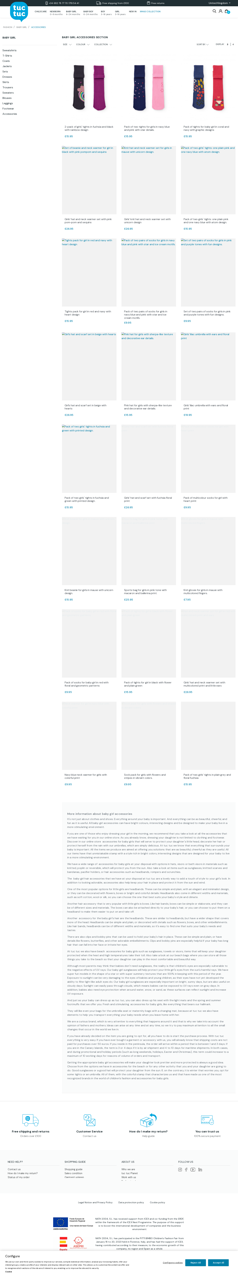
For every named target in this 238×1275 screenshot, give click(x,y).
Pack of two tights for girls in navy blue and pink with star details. (147, 128)
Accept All (218, 1262)
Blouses (7, 98)
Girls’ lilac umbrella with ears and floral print (206, 407)
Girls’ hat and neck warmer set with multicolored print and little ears (204, 684)
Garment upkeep (74, 1178)
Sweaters (8, 92)
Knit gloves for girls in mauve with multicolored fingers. (203, 591)
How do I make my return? (148, 1132)
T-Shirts (7, 55)
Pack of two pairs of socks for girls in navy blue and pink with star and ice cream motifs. (145, 314)
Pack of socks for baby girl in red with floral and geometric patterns (87, 684)
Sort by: (203, 44)
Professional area (131, 1182)
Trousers (7, 87)
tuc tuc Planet (129, 1174)
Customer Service (89, 1132)
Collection (103, 44)
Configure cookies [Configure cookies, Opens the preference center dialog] (173, 1262)
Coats (6, 61)
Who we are (128, 1170)
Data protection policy (131, 1212)
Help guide (148, 1136)
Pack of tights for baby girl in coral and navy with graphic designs (206, 128)
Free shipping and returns (31, 1132)
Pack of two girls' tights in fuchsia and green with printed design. (87, 499)
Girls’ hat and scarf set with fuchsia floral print (148, 499)
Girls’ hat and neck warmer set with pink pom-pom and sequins (88, 220)
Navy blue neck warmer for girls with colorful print (86, 776)
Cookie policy (157, 1212)
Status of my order (19, 1178)
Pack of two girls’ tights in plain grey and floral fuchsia (207, 776)
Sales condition (73, 1174)
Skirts (5, 82)
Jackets (7, 66)
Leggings (7, 103)
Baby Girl (9, 37)
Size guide (71, 1182)
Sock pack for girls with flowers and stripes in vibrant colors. (145, 776)
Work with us (128, 1178)
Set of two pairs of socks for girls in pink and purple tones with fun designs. (207, 313)
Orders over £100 (30, 1136)
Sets (5, 71)
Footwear (8, 108)
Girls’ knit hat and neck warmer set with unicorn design (147, 220)
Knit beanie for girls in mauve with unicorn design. (89, 591)
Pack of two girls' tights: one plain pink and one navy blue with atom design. (206, 220)
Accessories (9, 114)
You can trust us (207, 1132)
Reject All (196, 1262)
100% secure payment (207, 1136)
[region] (119, 1263)
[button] (219, 3)
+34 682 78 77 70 (62, 3)
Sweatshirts (9, 50)
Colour (83, 44)
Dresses (7, 77)
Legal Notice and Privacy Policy (95, 1212)
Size (67, 44)
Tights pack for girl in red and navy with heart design (88, 313)
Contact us (89, 1136)
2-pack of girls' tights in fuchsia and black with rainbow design (89, 128)
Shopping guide (73, 1170)
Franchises (127, 1186)
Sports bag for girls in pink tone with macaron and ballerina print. (145, 591)
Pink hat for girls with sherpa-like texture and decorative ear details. (148, 407)
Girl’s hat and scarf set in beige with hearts (85, 407)
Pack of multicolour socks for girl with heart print (206, 499)
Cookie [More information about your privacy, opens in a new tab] (8, 1272)
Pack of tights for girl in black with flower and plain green (148, 684)
